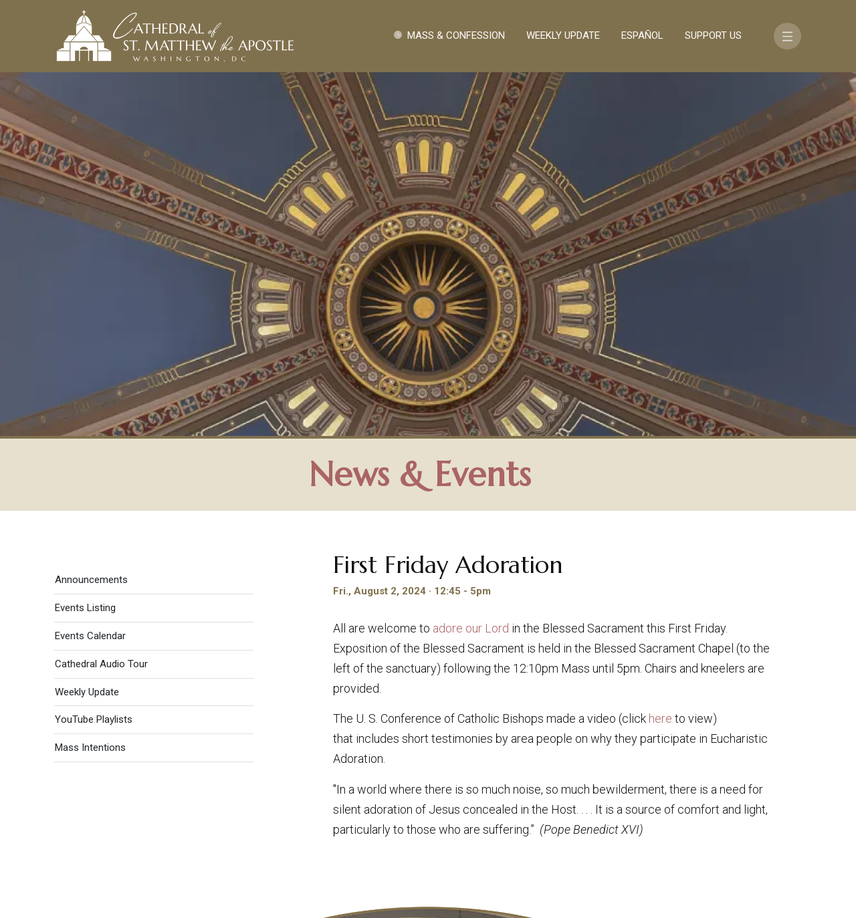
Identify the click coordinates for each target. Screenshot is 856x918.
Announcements (91, 221)
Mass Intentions (90, 388)
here (660, 359)
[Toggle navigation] (787, 36)
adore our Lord (471, 269)
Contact (625, 775)
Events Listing (85, 249)
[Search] (740, 814)
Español (642, 35)
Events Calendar (90, 277)
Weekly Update (563, 35)
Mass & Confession (456, 35)
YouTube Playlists (93, 360)
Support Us (713, 35)
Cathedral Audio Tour (101, 305)
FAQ (743, 775)
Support (691, 775)
